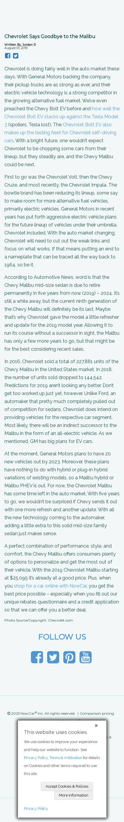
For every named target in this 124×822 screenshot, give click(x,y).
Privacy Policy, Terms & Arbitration (53, 757)
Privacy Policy (36, 808)
